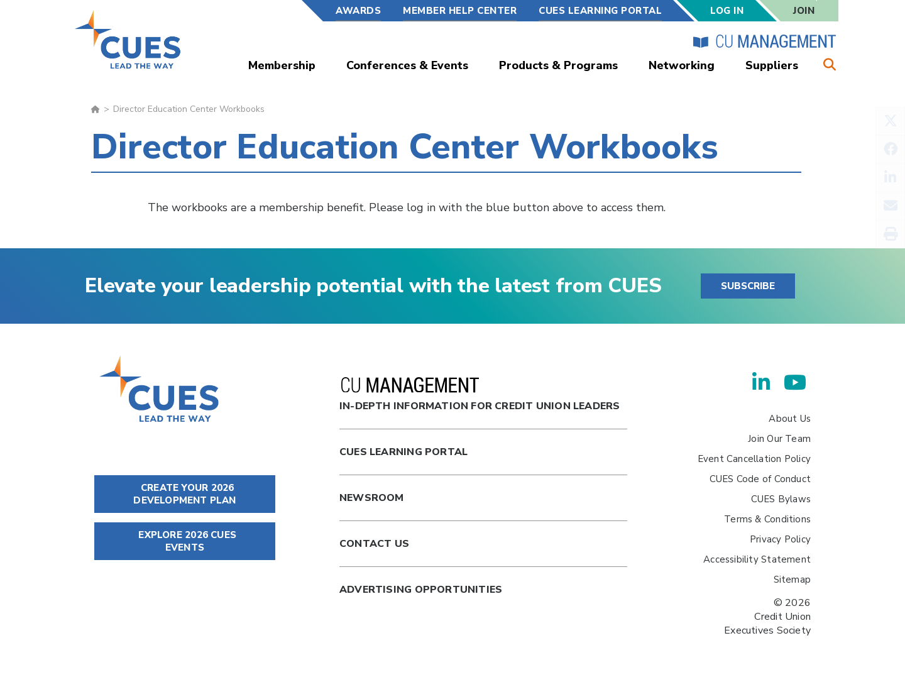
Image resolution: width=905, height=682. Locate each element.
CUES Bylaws (781, 499)
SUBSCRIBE (748, 286)
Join (803, 10)
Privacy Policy (780, 539)
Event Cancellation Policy (754, 459)
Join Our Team (779, 438)
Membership (281, 65)
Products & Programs (558, 65)
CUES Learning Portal (600, 10)
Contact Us (374, 544)
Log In (726, 10)
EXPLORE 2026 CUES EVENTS (184, 541)
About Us (790, 418)
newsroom (371, 498)
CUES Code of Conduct (760, 479)
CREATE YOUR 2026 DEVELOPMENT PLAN (184, 494)
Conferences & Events (407, 65)
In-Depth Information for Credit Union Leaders (479, 395)
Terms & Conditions (767, 519)
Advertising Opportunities (420, 590)
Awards (358, 10)
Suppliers (771, 65)
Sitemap (792, 579)
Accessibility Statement (757, 559)
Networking (682, 65)
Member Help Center (460, 10)
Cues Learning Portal (403, 452)
